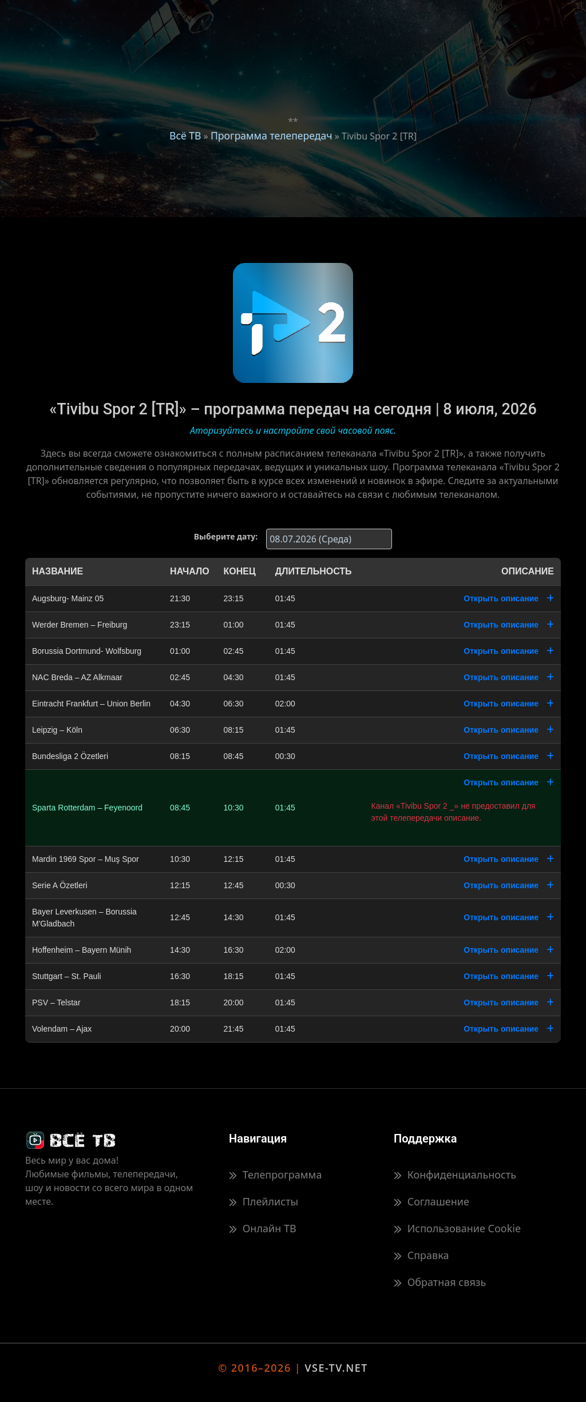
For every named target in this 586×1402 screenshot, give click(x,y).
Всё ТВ (185, 135)
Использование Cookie (457, 1228)
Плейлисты (263, 1201)
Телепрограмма (275, 1174)
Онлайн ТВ (262, 1228)
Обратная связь (440, 1282)
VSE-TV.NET (335, 1368)
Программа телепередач (271, 135)
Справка (421, 1255)
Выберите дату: (226, 536)
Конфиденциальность (455, 1174)
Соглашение (431, 1201)
